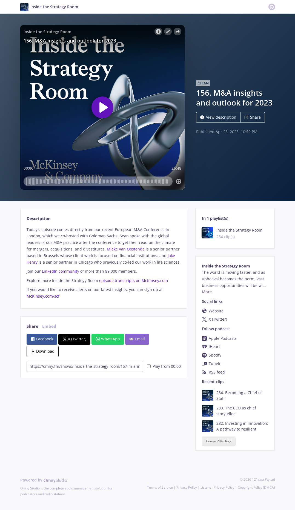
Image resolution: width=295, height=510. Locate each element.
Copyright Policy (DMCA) (256, 487)
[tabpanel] (104, 263)
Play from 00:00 (164, 366)
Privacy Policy (186, 487)
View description (218, 117)
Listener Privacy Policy (217, 487)
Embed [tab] (49, 326)
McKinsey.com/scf (44, 296)
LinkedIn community (60, 271)
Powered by (43, 480)
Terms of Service (160, 487)
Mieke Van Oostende (126, 249)
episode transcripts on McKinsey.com (133, 280)
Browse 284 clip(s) (219, 441)
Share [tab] (32, 326)
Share (252, 117)
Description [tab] (39, 218)
